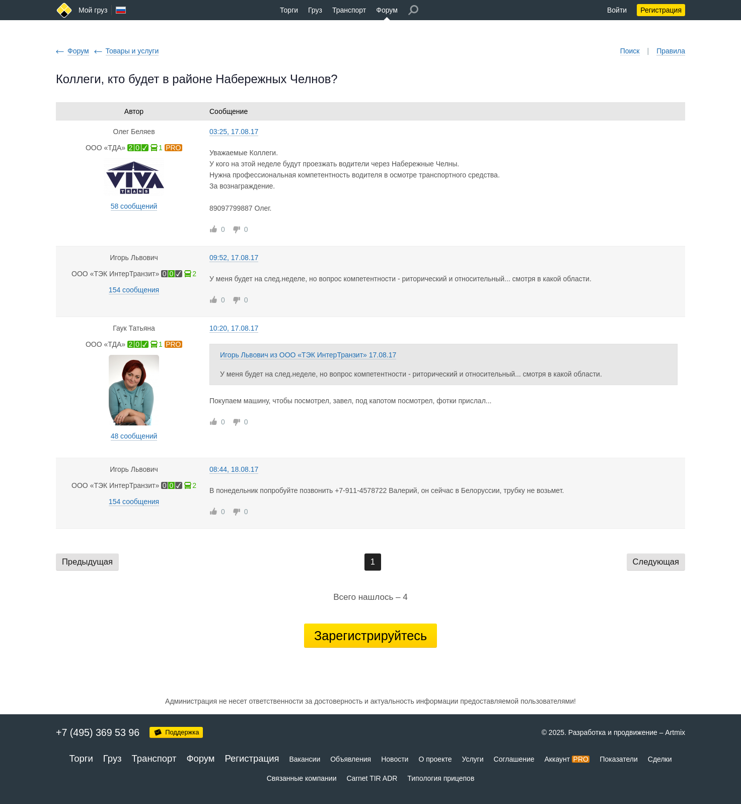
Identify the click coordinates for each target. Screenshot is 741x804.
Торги (289, 10)
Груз (315, 10)
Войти (617, 10)
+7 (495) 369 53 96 (97, 732)
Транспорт (349, 10)
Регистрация (661, 10)
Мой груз (93, 10)
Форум (387, 10)
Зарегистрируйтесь (370, 636)
